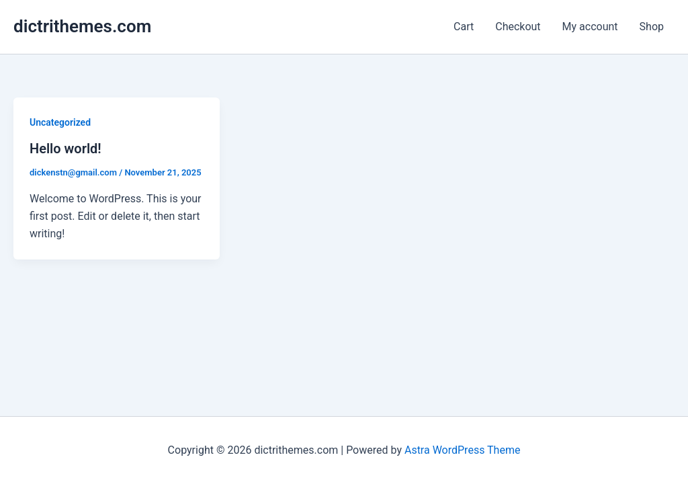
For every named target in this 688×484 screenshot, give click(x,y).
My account (590, 26)
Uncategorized (60, 122)
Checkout (517, 26)
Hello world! (65, 148)
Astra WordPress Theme (462, 450)
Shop (652, 26)
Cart (464, 26)
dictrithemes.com (82, 26)
